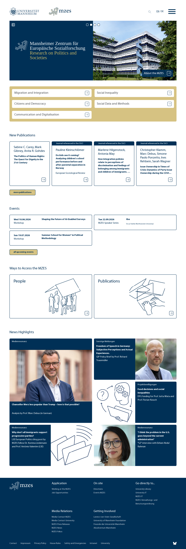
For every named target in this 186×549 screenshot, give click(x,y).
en (157, 11)
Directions (98, 489)
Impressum (25, 543)
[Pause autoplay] (13, 25)
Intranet (93, 543)
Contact (13, 543)
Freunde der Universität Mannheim (109, 524)
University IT (141, 493)
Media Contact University (63, 521)
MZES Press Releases (61, 524)
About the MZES (154, 73)
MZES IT (139, 496)
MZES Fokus (57, 532)
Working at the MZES (61, 489)
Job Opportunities (60, 493)
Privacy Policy (40, 543)
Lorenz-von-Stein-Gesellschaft (107, 517)
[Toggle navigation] (172, 11)
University (105, 543)
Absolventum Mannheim (105, 528)
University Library (143, 489)
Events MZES (99, 493)
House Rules (55, 543)
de (162, 11)
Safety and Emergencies (75, 543)
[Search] (150, 12)
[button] (52, 93)
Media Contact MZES (61, 517)
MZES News (57, 528)
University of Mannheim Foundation (110, 521)
